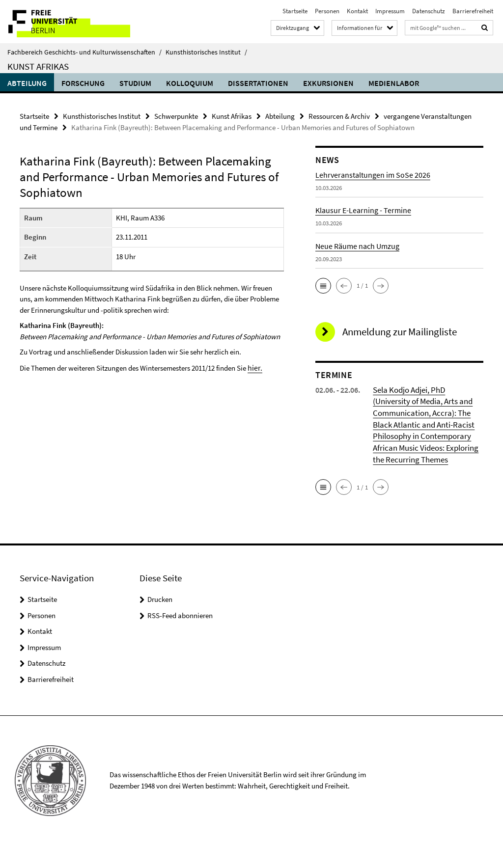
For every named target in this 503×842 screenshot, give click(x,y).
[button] (323, 285)
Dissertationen (258, 83)
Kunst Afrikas (38, 66)
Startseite (294, 11)
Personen (327, 11)
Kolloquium (189, 83)
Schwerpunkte (176, 115)
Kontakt (357, 11)
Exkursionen (328, 83)
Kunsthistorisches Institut (206, 52)
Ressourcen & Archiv (339, 115)
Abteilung (27, 83)
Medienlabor (393, 83)
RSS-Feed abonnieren (180, 612)
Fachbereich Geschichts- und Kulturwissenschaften (84, 52)
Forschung (83, 83)
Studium (135, 83)
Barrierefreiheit (472, 11)
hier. (254, 366)
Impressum (390, 11)
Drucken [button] (159, 596)
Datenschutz (428, 11)
